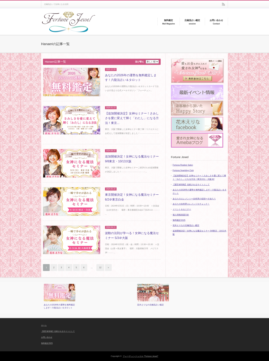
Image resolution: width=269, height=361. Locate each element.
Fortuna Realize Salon (183, 165)
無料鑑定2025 (179, 220)
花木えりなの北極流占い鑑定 (186, 225)
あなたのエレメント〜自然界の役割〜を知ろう (194, 199)
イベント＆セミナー (182, 209)
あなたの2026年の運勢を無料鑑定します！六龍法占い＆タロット (131, 78)
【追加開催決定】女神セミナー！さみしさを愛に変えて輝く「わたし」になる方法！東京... (132, 118)
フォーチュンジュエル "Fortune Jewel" (140, 356)
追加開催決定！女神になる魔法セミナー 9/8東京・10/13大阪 (132, 159)
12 (100, 267)
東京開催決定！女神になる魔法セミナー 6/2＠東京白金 (132, 197)
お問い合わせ (46, 337)
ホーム (44, 325)
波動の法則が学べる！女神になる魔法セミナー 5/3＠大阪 (132, 235)
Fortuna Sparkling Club (183, 170)
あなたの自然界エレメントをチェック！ (191, 204)
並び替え (139, 61)
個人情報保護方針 (181, 215)
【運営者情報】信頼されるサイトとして (191, 184)
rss (223, 4)
